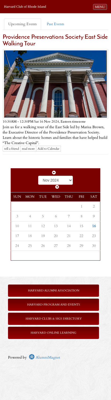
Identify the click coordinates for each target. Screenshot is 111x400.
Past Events (55, 24)
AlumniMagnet (44, 357)
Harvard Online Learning (53, 333)
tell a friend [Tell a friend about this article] (11, 149)
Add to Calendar (48, 149)
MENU (101, 6)
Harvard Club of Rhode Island (25, 6)
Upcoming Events (22, 24)
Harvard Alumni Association (53, 291)
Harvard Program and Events (53, 305)
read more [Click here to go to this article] (28, 149)
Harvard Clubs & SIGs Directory (54, 319)
